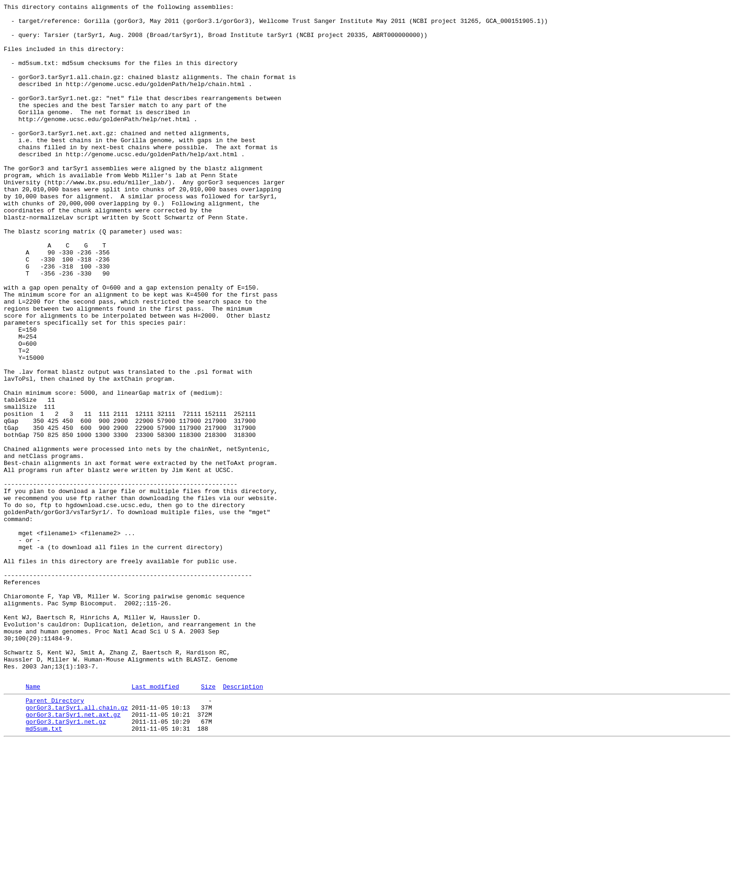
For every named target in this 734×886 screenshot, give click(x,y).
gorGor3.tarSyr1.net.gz (66, 863)
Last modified (155, 822)
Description (243, 822)
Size (208, 822)
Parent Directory (55, 838)
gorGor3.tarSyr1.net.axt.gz (73, 854)
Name (33, 822)
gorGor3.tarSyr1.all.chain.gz (77, 846)
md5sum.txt (44, 871)
